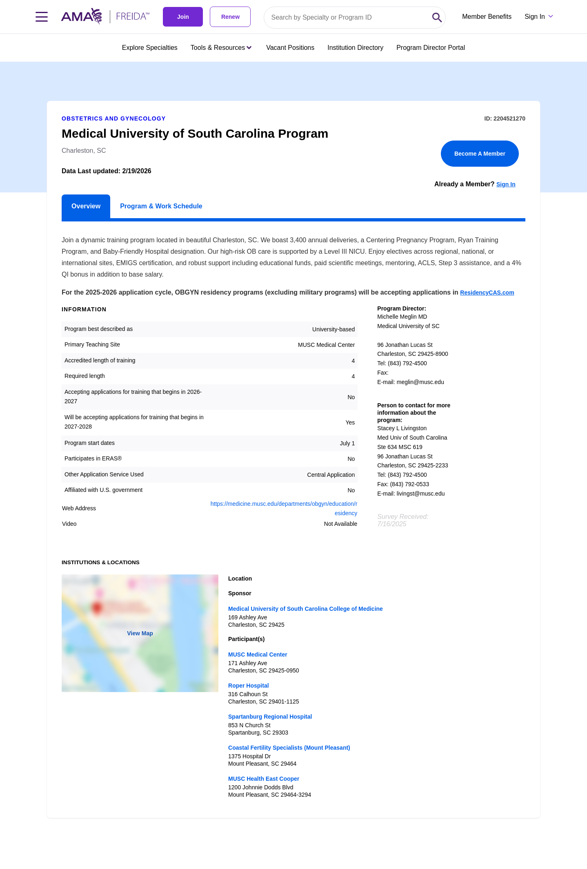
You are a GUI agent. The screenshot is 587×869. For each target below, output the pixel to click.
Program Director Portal (430, 47)
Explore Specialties (150, 47)
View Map (140, 633)
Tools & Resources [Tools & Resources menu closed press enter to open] (221, 47)
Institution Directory (355, 47)
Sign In (506, 184)
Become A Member (479, 153)
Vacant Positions (290, 47)
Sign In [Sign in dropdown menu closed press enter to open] (535, 16)
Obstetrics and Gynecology (114, 118)
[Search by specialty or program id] (346, 17)
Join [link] (183, 16)
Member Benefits (486, 16)
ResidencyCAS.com (487, 292)
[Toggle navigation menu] (42, 17)
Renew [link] (230, 16)
